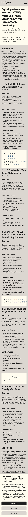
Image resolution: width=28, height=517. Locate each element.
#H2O (24, 37)
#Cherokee (11, 39)
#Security (13, 41)
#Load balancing (5, 41)
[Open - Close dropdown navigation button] (25, 3)
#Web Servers (4, 37)
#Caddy (12, 37)
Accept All (14, 514)
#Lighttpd (18, 37)
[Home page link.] (6, 3)
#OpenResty (4, 39)
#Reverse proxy (20, 39)
